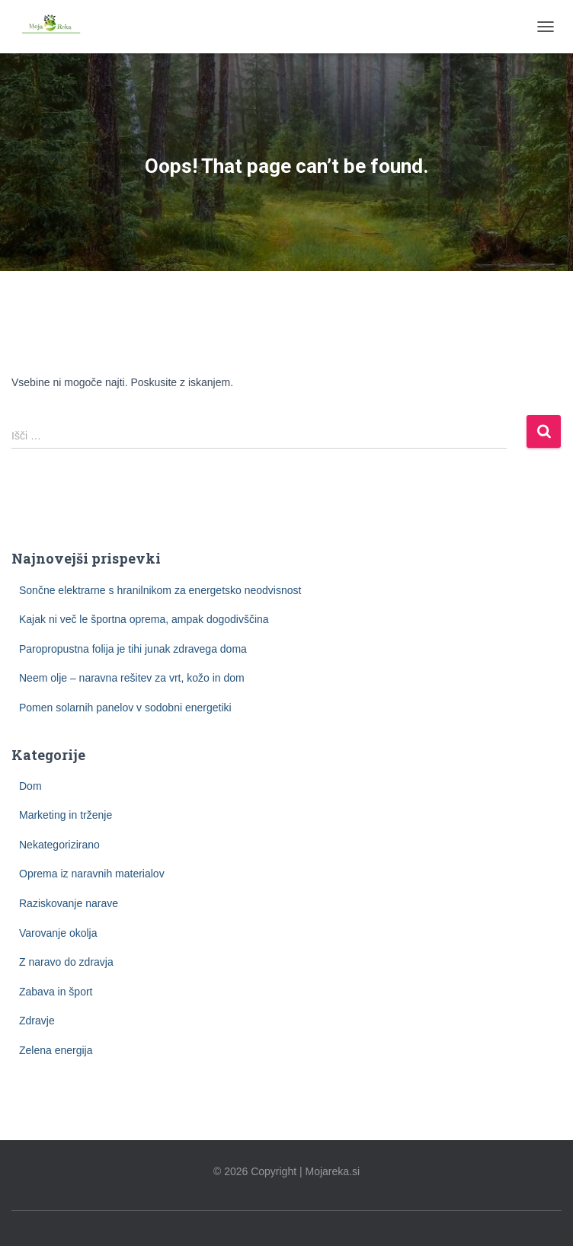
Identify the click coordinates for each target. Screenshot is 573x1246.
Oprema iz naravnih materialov (92, 873)
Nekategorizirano (59, 845)
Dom (30, 786)
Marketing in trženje (65, 815)
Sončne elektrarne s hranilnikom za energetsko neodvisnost (160, 590)
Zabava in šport (56, 992)
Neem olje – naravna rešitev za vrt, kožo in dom (132, 678)
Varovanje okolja (58, 933)
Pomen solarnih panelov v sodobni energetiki (125, 707)
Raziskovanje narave (68, 903)
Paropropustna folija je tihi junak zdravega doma (133, 649)
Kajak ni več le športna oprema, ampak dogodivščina (144, 619)
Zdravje (37, 1020)
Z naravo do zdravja (66, 962)
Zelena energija (56, 1050)
